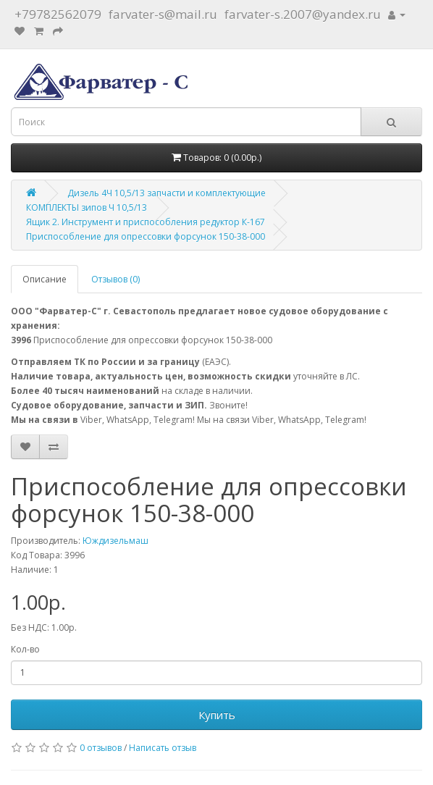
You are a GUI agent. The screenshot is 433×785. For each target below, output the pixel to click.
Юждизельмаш (115, 540)
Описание (44, 279)
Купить (216, 715)
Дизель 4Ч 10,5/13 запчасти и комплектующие (166, 193)
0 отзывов (101, 748)
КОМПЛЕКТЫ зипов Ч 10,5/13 (86, 207)
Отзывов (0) (115, 279)
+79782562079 (57, 14)
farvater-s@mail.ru (163, 14)
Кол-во (25, 649)
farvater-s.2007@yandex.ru (302, 14)
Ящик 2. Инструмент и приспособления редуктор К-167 (145, 222)
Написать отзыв (162, 748)
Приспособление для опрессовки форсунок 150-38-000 (145, 236)
